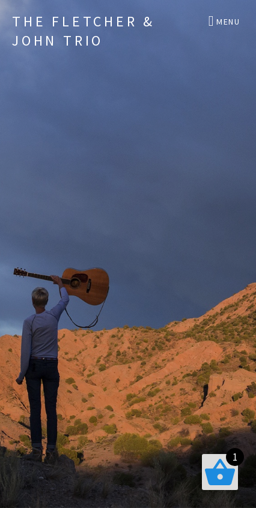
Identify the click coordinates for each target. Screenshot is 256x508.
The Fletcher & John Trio (83, 31)
